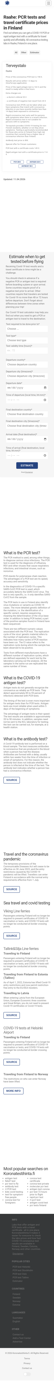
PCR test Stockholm (23, 1272)
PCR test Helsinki (21, 1268)
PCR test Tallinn (21, 1279)
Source (11, 781)
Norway (16, 1302)
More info (13, 1092)
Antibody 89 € (27, 166)
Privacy (27, 1365)
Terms (27, 1360)
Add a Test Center (22, 1339)
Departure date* (14, 383)
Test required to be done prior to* (23, 324)
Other (23, 52)
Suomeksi (18, 1319)
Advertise (17, 1343)
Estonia (16, 1306)
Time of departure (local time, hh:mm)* (26, 395)
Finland (16, 1295)
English (16, 1323)
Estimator (34, 52)
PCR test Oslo (20, 1275)
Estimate (27, 467)
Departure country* (15, 360)
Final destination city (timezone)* (23, 422)
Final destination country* (19, 410)
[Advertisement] (27, 214)
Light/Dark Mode (27, 1376)
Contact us (18, 1336)
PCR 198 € (17, 162)
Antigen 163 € (35, 162)
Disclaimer (29, 474)
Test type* (11, 335)
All (16, 52)
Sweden (17, 1299)
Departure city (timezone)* (19, 371)
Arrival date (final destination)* (21, 435)
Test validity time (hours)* (19, 346)
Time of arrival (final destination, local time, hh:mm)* (25, 450)
